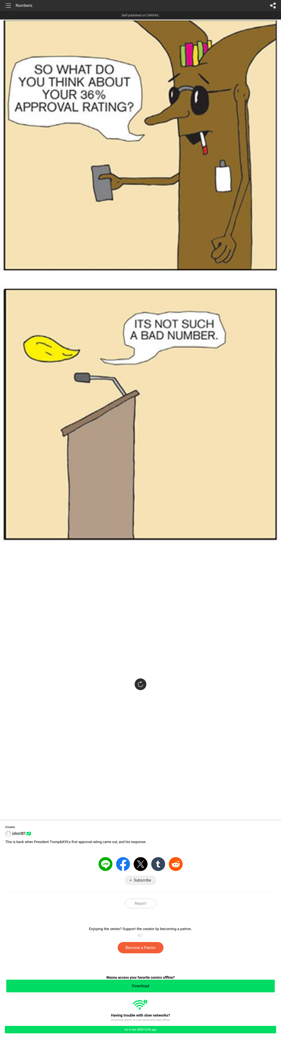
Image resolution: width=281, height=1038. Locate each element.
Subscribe (142, 880)
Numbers (24, 5)
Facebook (123, 864)
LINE (105, 864)
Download (140, 986)
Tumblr (158, 864)
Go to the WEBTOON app (140, 1029)
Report (140, 903)
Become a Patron (141, 947)
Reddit (176, 864)
